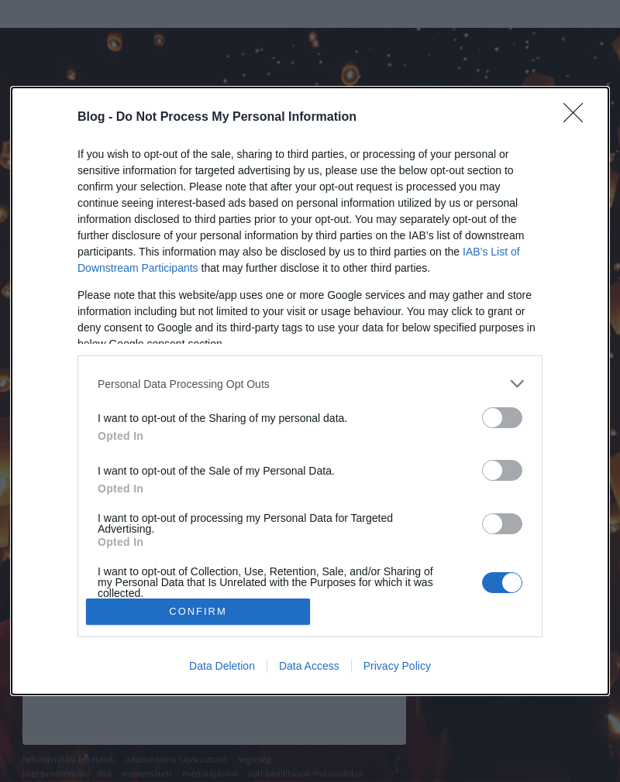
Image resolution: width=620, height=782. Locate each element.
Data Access (309, 666)
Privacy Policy (397, 666)
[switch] (502, 417)
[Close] (578, 117)
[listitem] (310, 384)
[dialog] (310, 391)
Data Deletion (222, 666)
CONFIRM (198, 612)
